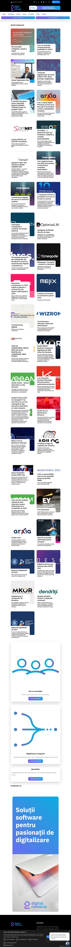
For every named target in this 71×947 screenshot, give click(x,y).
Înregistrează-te (35, 778)
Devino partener (53, 17)
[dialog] (35, 938)
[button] (24, 945)
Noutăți (4, 14)
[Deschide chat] (68, 944)
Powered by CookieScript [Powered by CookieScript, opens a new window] (64, 946)
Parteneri (18, 14)
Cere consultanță (18, 17)
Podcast (38, 14)
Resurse (24, 14)
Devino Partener (35, 698)
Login (49, 2)
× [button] (69, 931)
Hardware (44, 14)
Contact (56, 1)
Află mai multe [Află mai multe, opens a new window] (15, 937)
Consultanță (31, 14)
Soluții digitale (11, 14)
